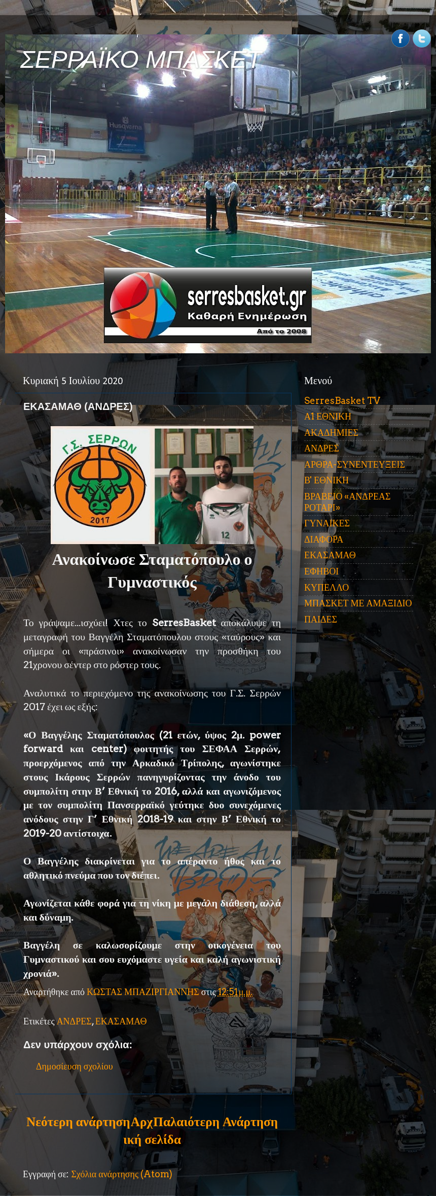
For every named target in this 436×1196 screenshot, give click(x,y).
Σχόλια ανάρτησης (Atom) (121, 1174)
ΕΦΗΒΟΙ (321, 571)
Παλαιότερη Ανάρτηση (215, 1121)
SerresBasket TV (342, 400)
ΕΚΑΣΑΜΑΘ (121, 1021)
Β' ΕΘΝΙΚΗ (326, 480)
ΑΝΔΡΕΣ (74, 1021)
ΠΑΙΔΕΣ (320, 619)
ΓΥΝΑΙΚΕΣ (327, 523)
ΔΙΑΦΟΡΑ (323, 539)
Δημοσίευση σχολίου (74, 1066)
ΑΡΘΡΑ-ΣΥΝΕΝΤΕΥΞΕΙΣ (354, 464)
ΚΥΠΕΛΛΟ (326, 587)
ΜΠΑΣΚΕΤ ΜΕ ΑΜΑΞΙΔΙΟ (358, 603)
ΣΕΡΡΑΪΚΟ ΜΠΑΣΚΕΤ (141, 59)
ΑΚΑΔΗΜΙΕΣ (331, 432)
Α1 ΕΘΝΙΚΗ (327, 416)
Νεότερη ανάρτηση (78, 1121)
